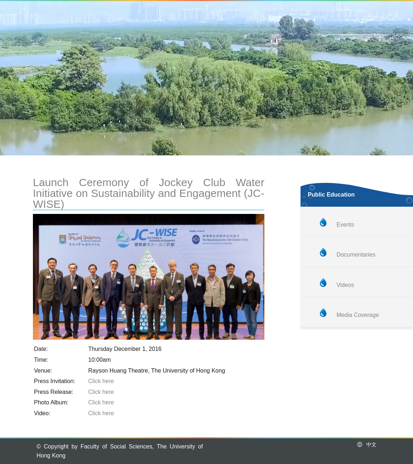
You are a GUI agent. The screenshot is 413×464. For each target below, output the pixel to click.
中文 (366, 444)
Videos (345, 285)
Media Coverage (357, 315)
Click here (101, 381)
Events (345, 225)
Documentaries (355, 255)
